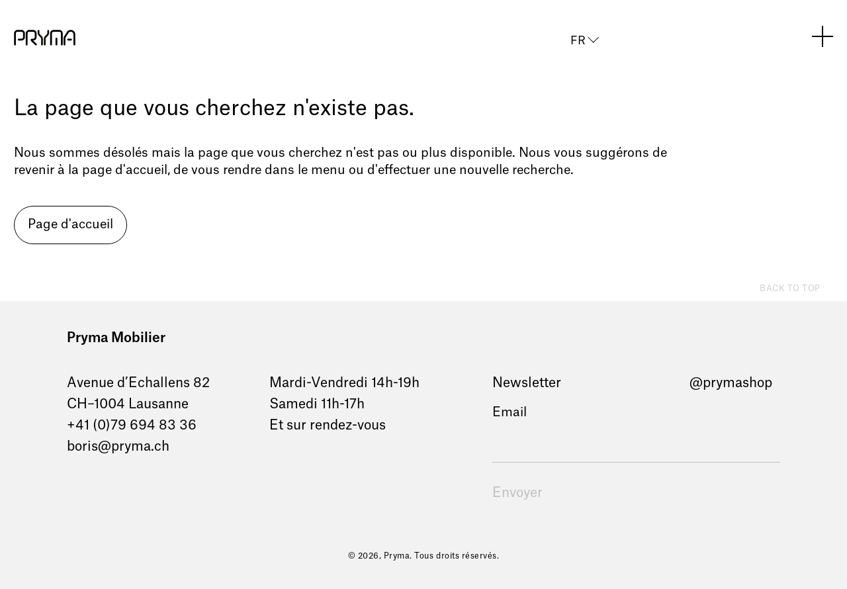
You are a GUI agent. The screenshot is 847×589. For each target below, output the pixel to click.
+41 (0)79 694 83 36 (132, 425)
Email (509, 412)
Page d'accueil (70, 224)
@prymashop (731, 383)
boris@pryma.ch (118, 446)
